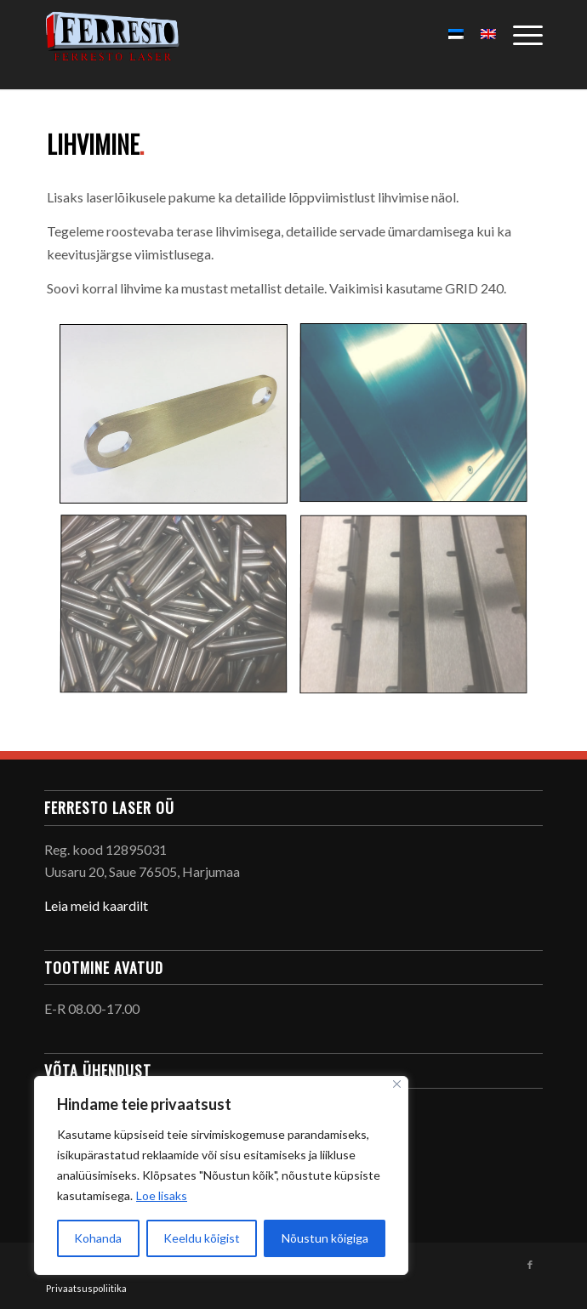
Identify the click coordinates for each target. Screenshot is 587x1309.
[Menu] (519, 34)
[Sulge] (397, 1084)
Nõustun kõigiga (325, 1238)
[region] (221, 1175)
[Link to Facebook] (530, 1265)
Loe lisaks (161, 1195)
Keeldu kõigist (201, 1238)
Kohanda (98, 1238)
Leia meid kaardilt (96, 905)
